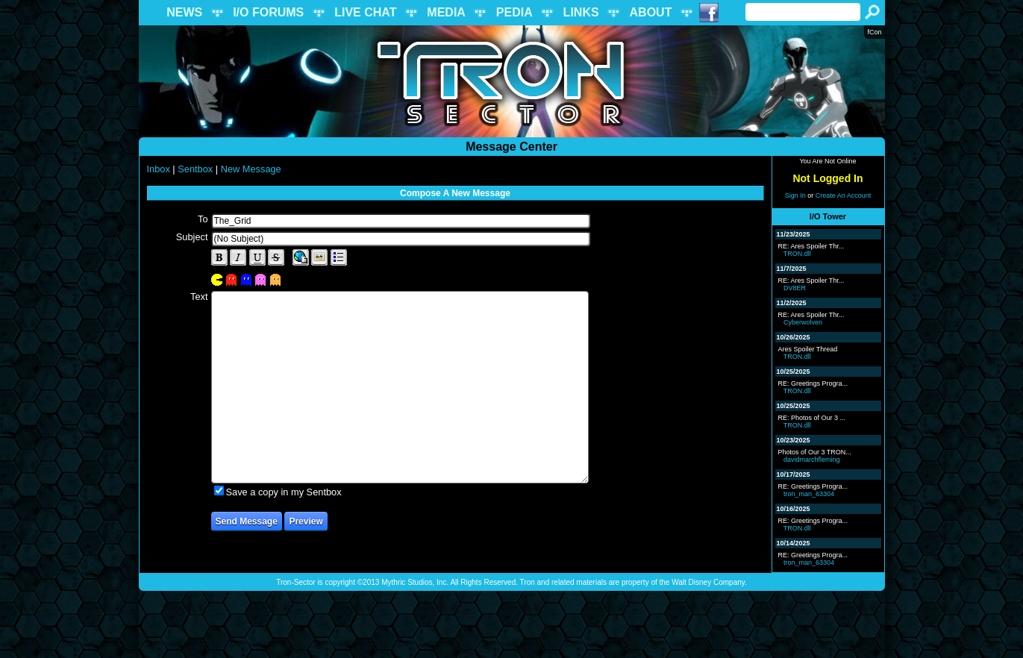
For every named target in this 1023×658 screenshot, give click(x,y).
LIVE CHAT (365, 12)
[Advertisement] (511, 624)
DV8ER (794, 288)
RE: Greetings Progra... (813, 383)
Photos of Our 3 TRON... (814, 452)
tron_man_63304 (808, 494)
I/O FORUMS (268, 12)
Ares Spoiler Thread (808, 349)
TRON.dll (797, 253)
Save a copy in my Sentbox (284, 492)
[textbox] (400, 220)
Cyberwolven (802, 322)
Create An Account (844, 195)
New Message (251, 169)
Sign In (795, 195)
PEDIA (514, 12)
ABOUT (651, 12)
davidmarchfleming (811, 459)
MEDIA (446, 12)
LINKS (581, 12)
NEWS (184, 12)
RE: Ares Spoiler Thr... (811, 246)
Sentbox (195, 169)
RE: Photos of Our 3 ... (812, 418)
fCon (874, 32)
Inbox (158, 169)
